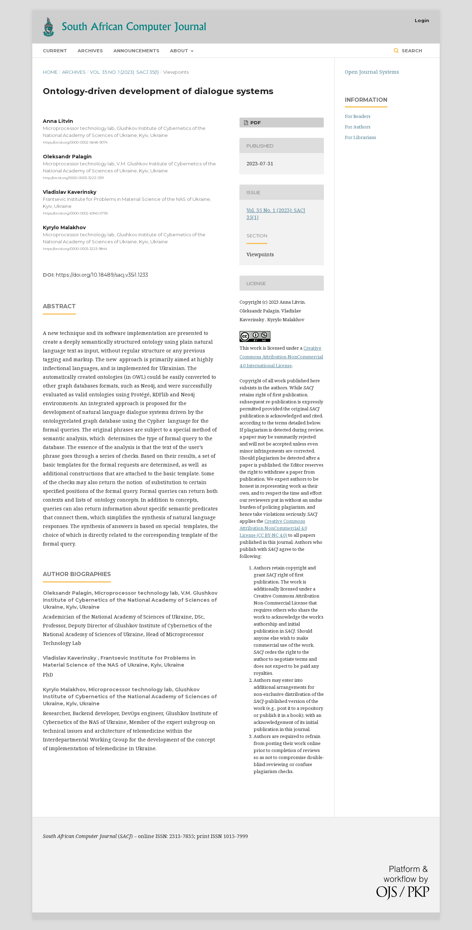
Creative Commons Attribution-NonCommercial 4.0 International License (281, 357)
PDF (255, 122)
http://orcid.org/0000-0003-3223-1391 (73, 178)
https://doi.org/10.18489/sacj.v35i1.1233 (102, 275)
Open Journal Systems (372, 71)
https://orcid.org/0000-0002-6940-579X (75, 213)
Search (411, 50)
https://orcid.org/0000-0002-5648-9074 (75, 142)
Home (50, 72)
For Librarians (360, 137)
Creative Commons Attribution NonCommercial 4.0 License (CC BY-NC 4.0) (273, 528)
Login (422, 20)
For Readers (358, 116)
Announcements (136, 50)
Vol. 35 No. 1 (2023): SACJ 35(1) (124, 72)
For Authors (358, 127)
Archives (90, 50)
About (180, 50)
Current (55, 50)
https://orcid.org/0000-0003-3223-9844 (75, 248)
